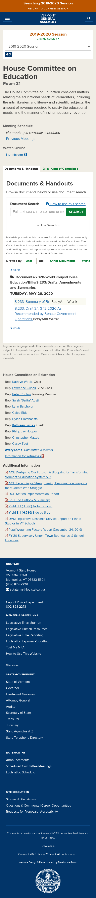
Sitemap (11, 799)
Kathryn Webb (22, 382)
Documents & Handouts (21, 169)
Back (15, 270)
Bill (41, 261)
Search (76, 212)
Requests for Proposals (22, 812)
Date (29, 261)
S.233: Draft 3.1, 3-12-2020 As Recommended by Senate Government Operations (45, 313)
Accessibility (49, 812)
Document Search (48, 204)
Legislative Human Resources (26, 629)
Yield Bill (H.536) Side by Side (27, 513)
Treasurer (12, 719)
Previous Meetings (20, 138)
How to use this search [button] (66, 204)
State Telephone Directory (24, 738)
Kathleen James (23, 425)
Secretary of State (18, 713)
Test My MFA (15, 647)
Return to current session (48, 8)
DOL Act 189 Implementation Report (32, 494)
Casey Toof (20, 444)
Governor (12, 688)
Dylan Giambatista (25, 419)
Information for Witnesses (24, 456)
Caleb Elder (20, 413)
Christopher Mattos (25, 438)
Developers (48, 846)
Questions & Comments (22, 806)
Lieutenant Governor (20, 694)
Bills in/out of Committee (60, 169)
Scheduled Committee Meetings (28, 766)
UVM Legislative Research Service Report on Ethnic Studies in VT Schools (43, 521)
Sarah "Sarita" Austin (26, 400)
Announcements (17, 760)
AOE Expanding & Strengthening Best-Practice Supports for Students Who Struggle (46, 485)
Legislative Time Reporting (25, 635)
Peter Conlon (21, 394)
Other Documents (63, 261)
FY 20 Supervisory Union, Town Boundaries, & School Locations (44, 538)
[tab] (21, 169)
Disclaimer (12, 665)
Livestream (14, 155)
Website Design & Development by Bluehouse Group (48, 862)
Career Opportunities (56, 806)
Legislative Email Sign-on (23, 623)
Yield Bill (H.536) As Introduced (28, 506)
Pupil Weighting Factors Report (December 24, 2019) (43, 530)
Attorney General (18, 700)
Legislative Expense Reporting (27, 641)
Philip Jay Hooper (24, 431)
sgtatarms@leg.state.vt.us (26, 590)
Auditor (11, 707)
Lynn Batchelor (22, 406)
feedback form (76, 833)
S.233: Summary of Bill (33, 301)
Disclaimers (28, 799)
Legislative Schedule (20, 772)
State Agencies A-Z (19, 731)
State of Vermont (18, 682)
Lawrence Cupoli (24, 388)
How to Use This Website (23, 654)
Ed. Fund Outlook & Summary (27, 500)
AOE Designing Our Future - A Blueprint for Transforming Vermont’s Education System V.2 (47, 474)
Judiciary (12, 725)
